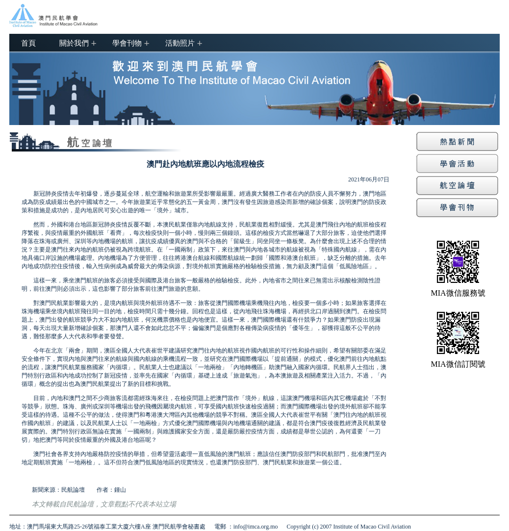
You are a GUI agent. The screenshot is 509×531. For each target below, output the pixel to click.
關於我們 (74, 43)
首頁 (28, 43)
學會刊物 (127, 43)
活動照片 (180, 43)
